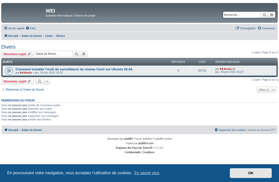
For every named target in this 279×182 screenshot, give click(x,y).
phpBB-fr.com (146, 143)
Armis (28, 72)
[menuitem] (31, 28)
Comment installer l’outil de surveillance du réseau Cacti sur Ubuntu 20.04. (74, 69)
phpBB (128, 138)
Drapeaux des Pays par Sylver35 (134, 147)
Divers (8, 47)
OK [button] (251, 173)
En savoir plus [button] (146, 173)
